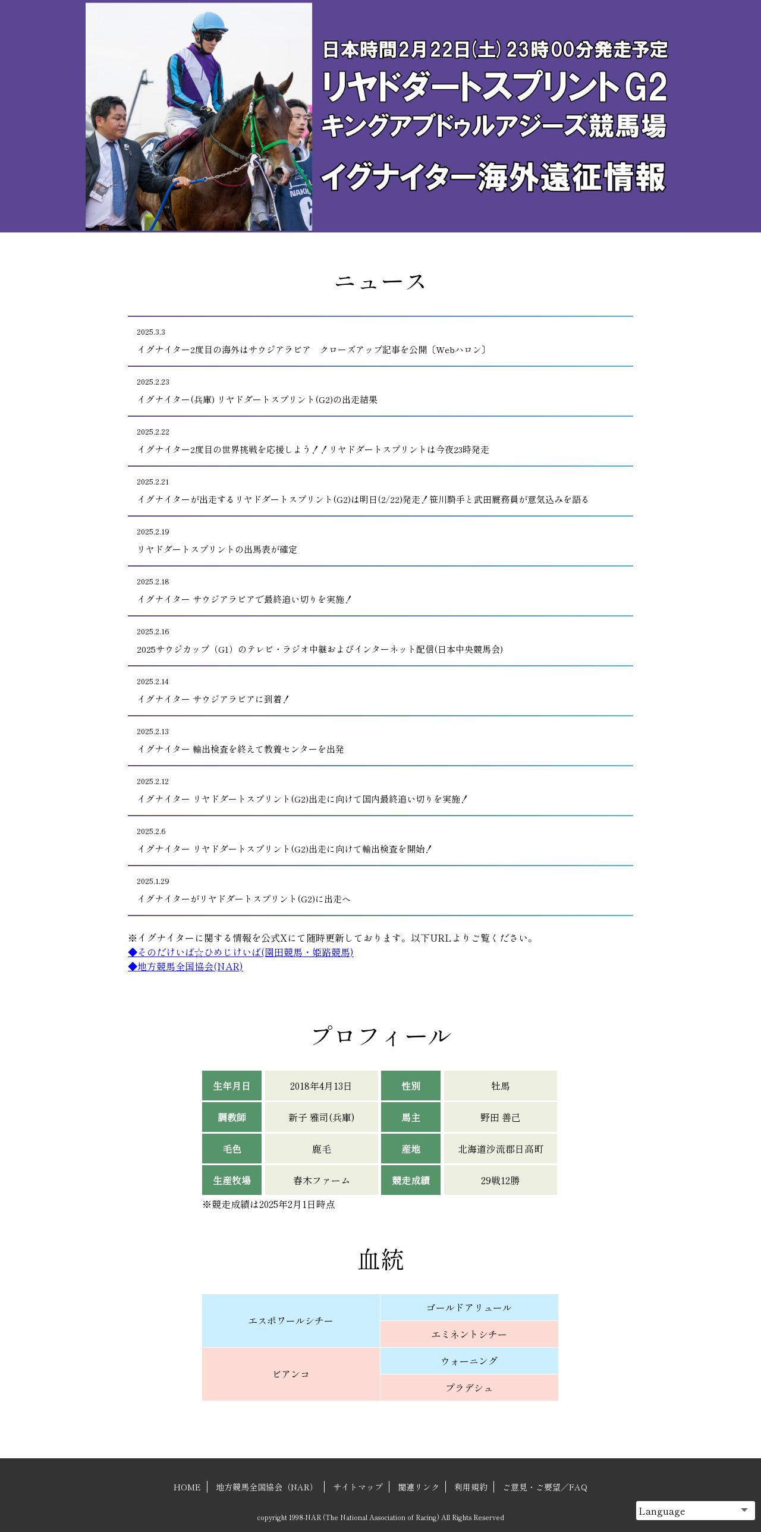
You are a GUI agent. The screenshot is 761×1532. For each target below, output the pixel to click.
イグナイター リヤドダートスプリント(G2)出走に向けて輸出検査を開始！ (375, 840)
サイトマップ (358, 1487)
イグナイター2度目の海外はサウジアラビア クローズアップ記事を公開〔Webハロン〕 (375, 341)
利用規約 (471, 1487)
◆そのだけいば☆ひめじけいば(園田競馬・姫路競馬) (241, 952)
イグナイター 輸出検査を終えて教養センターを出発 (375, 740)
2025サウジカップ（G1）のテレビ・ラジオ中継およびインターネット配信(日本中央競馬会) (375, 640)
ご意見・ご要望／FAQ (544, 1487)
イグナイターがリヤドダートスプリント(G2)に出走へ (375, 890)
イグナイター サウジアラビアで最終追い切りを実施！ (375, 590)
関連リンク (418, 1487)
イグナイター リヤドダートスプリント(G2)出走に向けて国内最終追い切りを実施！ (375, 790)
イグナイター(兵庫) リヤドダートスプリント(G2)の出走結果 (375, 391)
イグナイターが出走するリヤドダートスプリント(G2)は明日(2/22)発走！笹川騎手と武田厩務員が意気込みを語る (375, 491)
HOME (187, 1487)
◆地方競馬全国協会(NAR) (185, 966)
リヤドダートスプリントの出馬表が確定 (375, 541)
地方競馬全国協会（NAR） (267, 1487)
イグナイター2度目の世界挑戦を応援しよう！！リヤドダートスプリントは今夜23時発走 (375, 441)
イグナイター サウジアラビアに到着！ (375, 690)
